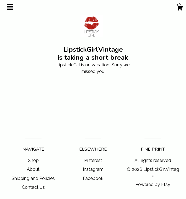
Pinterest (93, 160)
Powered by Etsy (152, 184)
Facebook (93, 178)
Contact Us (33, 187)
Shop (33, 160)
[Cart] (180, 8)
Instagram (93, 169)
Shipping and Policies (33, 178)
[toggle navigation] (10, 7)
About (33, 169)
